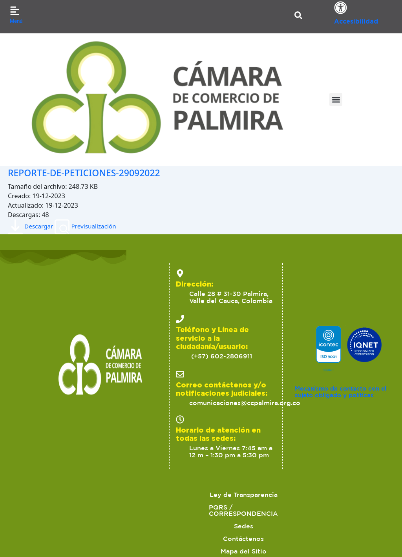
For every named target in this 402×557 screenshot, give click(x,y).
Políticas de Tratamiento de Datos (109, 507)
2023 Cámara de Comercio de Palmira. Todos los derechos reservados (86, 537)
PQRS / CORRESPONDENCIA (166, 494)
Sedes (239, 494)
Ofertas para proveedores (222, 507)
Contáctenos (284, 494)
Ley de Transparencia (69, 494)
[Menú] (15, 11)
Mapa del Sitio (344, 494)
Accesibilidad (356, 21)
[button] (335, 99)
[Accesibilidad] (340, 7)
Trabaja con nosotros (313, 507)
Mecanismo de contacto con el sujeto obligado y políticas (344, 391)
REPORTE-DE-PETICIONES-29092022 (97, 172)
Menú (16, 21)
